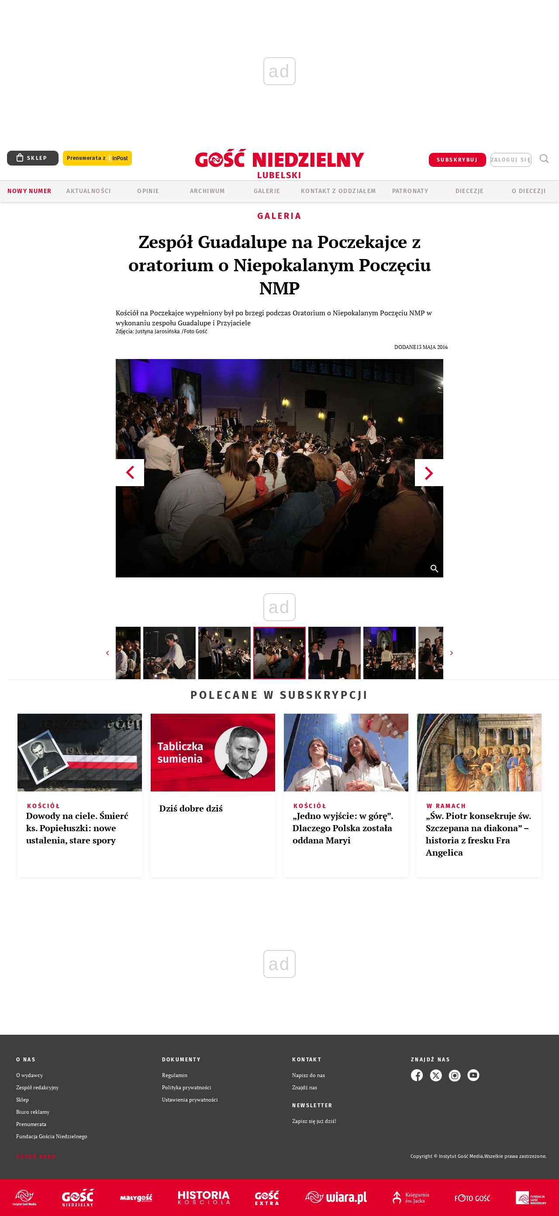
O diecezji (529, 191)
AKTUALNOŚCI (88, 191)
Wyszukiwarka (544, 159)
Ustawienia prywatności (190, 1099)
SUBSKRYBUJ (457, 160)
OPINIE (148, 191)
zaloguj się (511, 160)
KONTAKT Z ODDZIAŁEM (338, 191)
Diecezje (469, 191)
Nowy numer (29, 191)
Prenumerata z (97, 158)
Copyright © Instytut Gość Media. (447, 1156)
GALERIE (267, 191)
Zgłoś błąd (36, 1157)
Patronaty (410, 191)
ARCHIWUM (207, 191)
